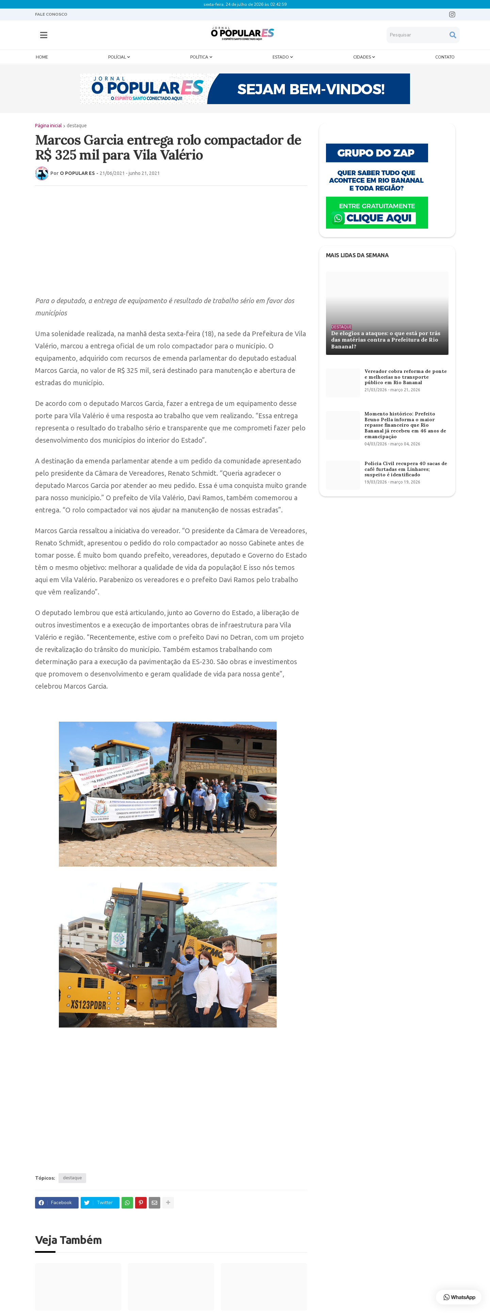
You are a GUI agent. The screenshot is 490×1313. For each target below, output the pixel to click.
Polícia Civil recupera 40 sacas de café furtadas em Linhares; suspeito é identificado (405, 467)
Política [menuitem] (199, 55)
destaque (77, 123)
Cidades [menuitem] (362, 55)
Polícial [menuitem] (117, 55)
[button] (43, 34)
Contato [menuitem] (445, 55)
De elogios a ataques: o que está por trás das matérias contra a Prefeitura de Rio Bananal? (385, 337)
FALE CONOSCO (51, 14)
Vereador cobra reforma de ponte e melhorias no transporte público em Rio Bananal (405, 374)
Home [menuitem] (42, 55)
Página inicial (48, 123)
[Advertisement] (164, 238)
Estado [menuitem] (281, 55)
